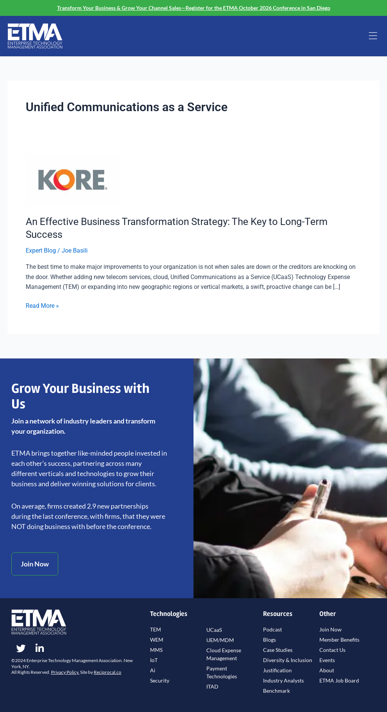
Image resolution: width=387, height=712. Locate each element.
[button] (373, 36)
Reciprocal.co (107, 672)
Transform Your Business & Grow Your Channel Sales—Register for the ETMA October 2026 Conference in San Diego (193, 8)
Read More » (42, 305)
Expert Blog (41, 250)
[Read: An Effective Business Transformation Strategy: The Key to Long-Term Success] (73, 179)
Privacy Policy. (65, 672)
